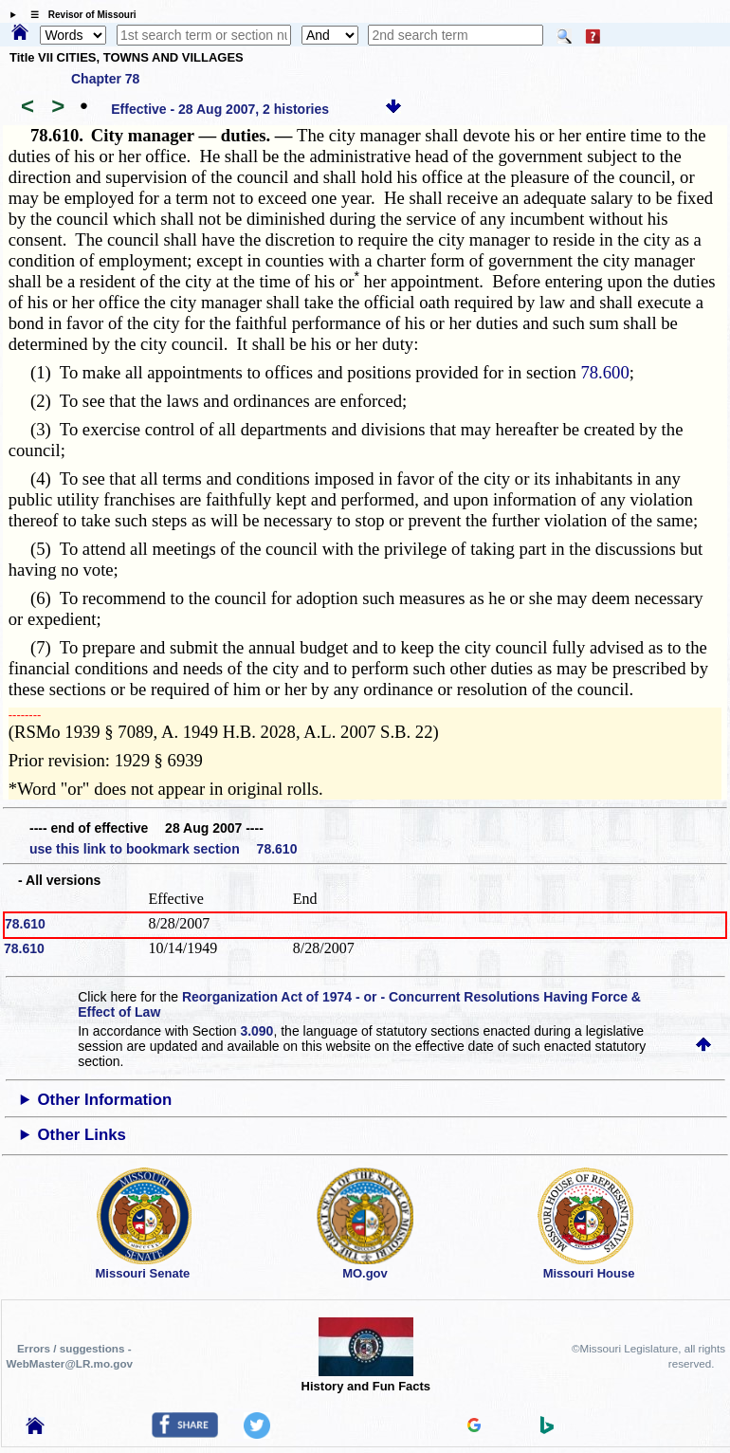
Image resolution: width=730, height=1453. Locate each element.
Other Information (105, 1100)
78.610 (25, 923)
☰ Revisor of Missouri (79, 14)
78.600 (604, 372)
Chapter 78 (105, 78)
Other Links (82, 1135)
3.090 (256, 1031)
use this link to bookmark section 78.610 (163, 848)
